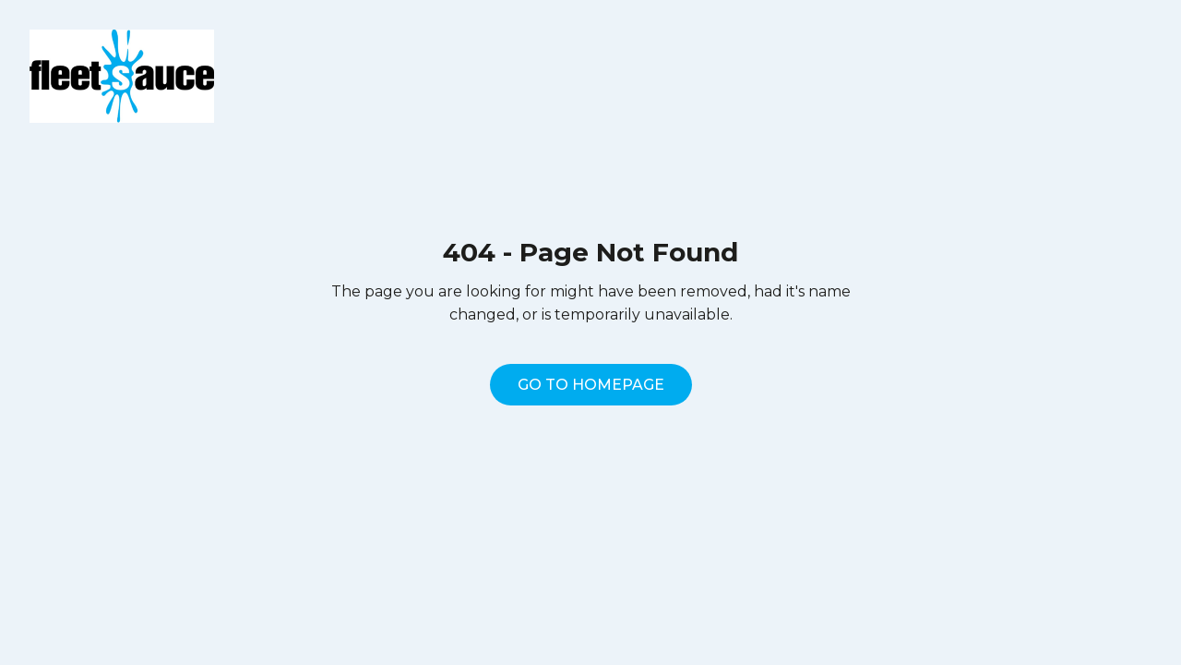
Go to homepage (591, 384)
